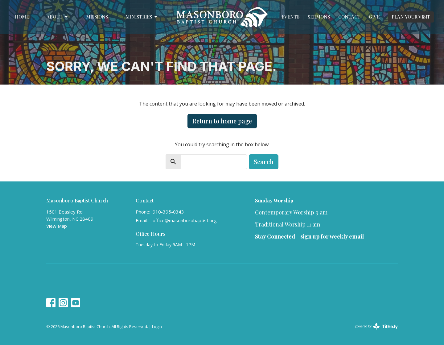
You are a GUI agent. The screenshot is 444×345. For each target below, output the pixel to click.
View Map (56, 226)
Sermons (319, 17)
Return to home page (222, 121)
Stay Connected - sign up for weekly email (309, 236)
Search (263, 161)
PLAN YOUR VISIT (411, 17)
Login (157, 326)
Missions (97, 17)
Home (22, 17)
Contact (349, 17)
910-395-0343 (168, 212)
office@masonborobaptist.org (185, 220)
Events (290, 17)
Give (374, 17)
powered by (376, 326)
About (58, 17)
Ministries (141, 17)
